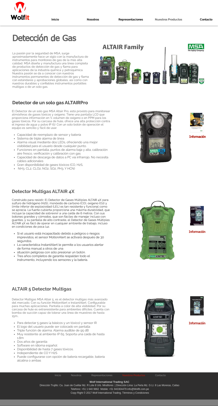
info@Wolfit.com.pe (138, 389)
